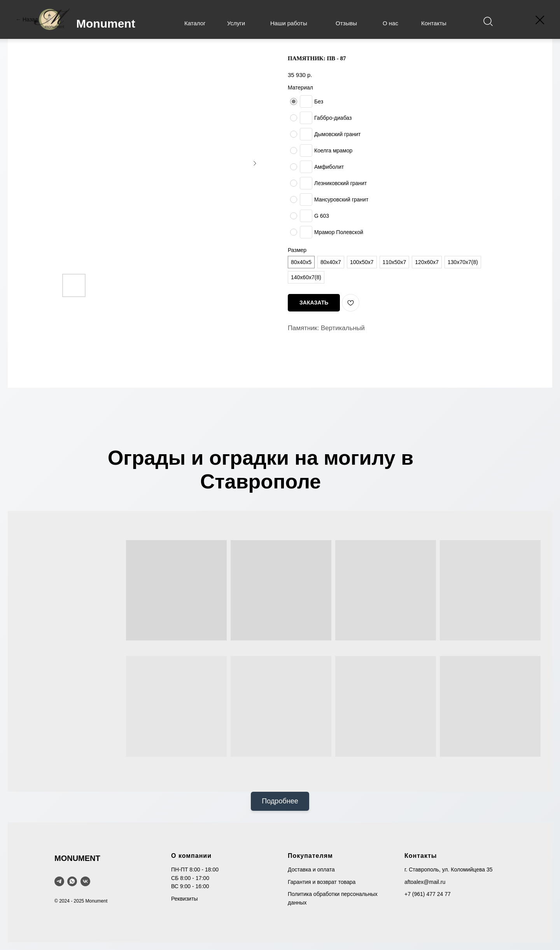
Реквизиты (184, 899)
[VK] (85, 881)
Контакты (433, 23)
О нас (390, 23)
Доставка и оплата (311, 869)
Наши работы (288, 23)
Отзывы (346, 23)
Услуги (236, 23)
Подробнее (280, 801)
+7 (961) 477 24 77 (427, 894)
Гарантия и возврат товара (321, 882)
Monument (105, 23)
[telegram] (59, 881)
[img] (488, 21)
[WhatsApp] (72, 881)
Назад (30, 19)
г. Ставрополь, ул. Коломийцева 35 (448, 869)
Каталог (195, 23)
